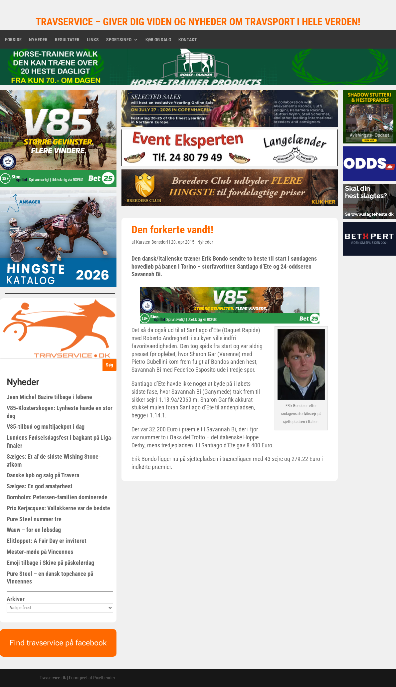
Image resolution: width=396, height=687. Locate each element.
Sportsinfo (118, 39)
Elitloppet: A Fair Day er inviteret (47, 540)
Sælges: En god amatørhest (40, 486)
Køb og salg (158, 39)
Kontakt (187, 39)
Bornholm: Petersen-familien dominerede (57, 497)
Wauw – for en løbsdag (34, 529)
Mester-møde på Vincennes (40, 551)
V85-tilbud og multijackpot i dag (46, 426)
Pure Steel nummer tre (34, 519)
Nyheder (38, 39)
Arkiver (16, 598)
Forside (13, 39)
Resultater (67, 39)
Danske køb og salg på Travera (43, 475)
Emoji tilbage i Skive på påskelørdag (50, 562)
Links (93, 39)
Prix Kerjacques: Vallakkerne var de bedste (58, 508)
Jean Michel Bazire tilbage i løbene (49, 396)
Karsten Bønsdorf (152, 242)
